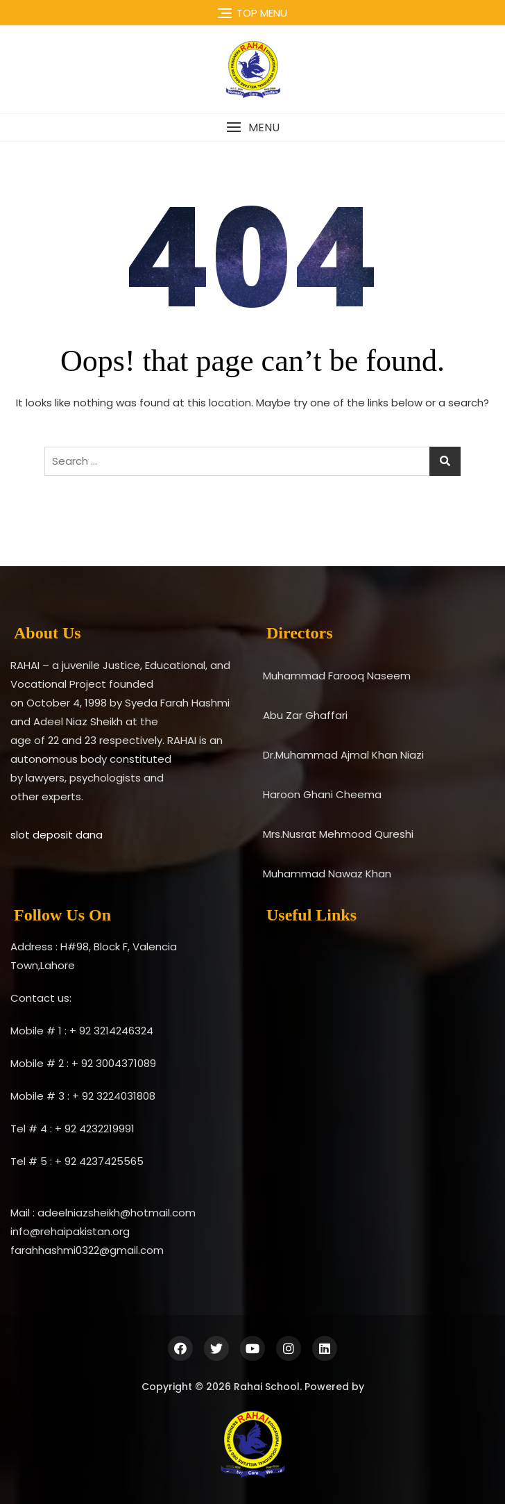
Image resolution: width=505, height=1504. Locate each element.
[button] (252, 127)
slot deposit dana (56, 834)
